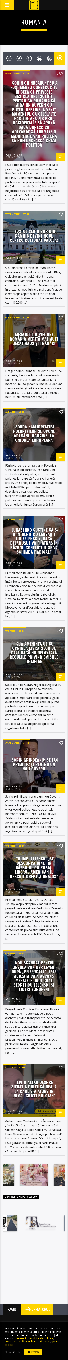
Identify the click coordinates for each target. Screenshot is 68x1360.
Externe (10, 411)
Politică (10, 1067)
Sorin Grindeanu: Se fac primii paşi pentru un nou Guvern (34, 764)
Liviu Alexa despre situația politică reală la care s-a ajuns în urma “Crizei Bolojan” (34, 1088)
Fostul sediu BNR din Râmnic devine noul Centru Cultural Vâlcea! (34, 235)
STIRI (26, 73)
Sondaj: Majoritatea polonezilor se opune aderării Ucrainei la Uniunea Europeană (34, 433)
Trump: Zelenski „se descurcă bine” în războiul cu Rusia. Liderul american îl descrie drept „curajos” (34, 867)
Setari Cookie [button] (13, 1351)
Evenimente (12, 73)
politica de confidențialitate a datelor (27, 1341)
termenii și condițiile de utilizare (34, 1338)
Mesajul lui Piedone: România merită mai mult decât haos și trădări (34, 338)
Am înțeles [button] (33, 1351)
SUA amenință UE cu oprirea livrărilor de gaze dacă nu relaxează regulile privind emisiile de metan (34, 652)
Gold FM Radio (14, 154)
